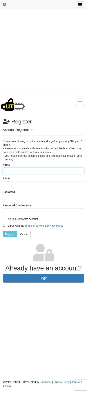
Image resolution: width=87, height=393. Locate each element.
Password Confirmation (17, 205)
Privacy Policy (55, 225)
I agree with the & (33, 225)
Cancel (24, 234)
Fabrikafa (45, 382)
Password (9, 191)
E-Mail (6, 178)
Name (6, 164)
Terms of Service (34, 225)
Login (43, 278)
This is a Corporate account (20, 219)
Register (10, 234)
